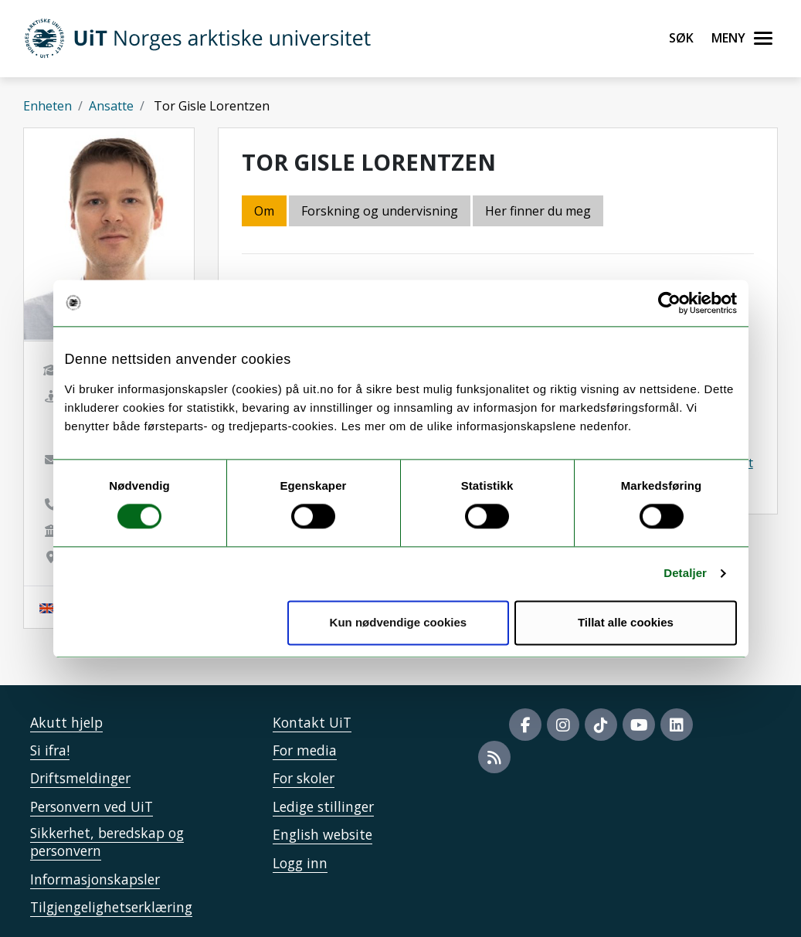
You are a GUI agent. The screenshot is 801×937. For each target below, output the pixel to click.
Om (264, 210)
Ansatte (111, 105)
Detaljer (685, 573)
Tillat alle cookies (626, 622)
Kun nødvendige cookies (398, 622)
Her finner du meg (538, 210)
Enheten (47, 105)
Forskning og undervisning (379, 210)
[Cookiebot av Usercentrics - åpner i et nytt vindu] (669, 302)
